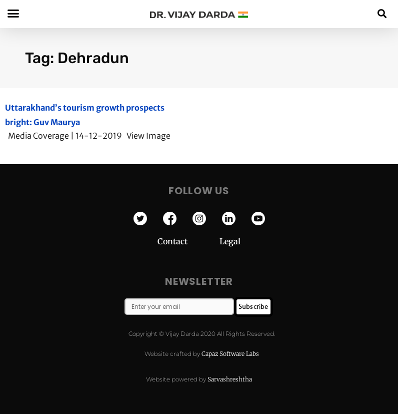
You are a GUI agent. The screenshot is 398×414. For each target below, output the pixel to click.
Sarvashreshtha (230, 379)
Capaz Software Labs (230, 353)
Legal (230, 241)
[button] (382, 13)
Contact (189, 241)
